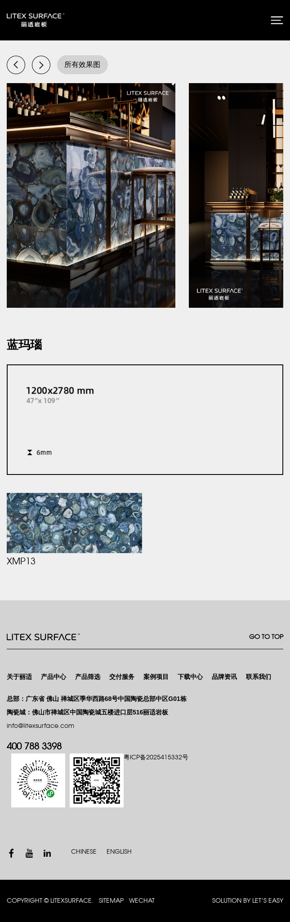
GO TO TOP (266, 637)
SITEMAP (111, 901)
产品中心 (53, 677)
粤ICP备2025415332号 (156, 757)
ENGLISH (119, 852)
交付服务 (121, 677)
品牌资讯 (224, 677)
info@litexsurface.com (40, 726)
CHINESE (84, 852)
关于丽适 (19, 677)
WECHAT (142, 901)
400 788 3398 (34, 747)
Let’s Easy (267, 901)
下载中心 (190, 677)
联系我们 (258, 677)
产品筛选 (87, 677)
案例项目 (156, 677)
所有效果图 (82, 64)
